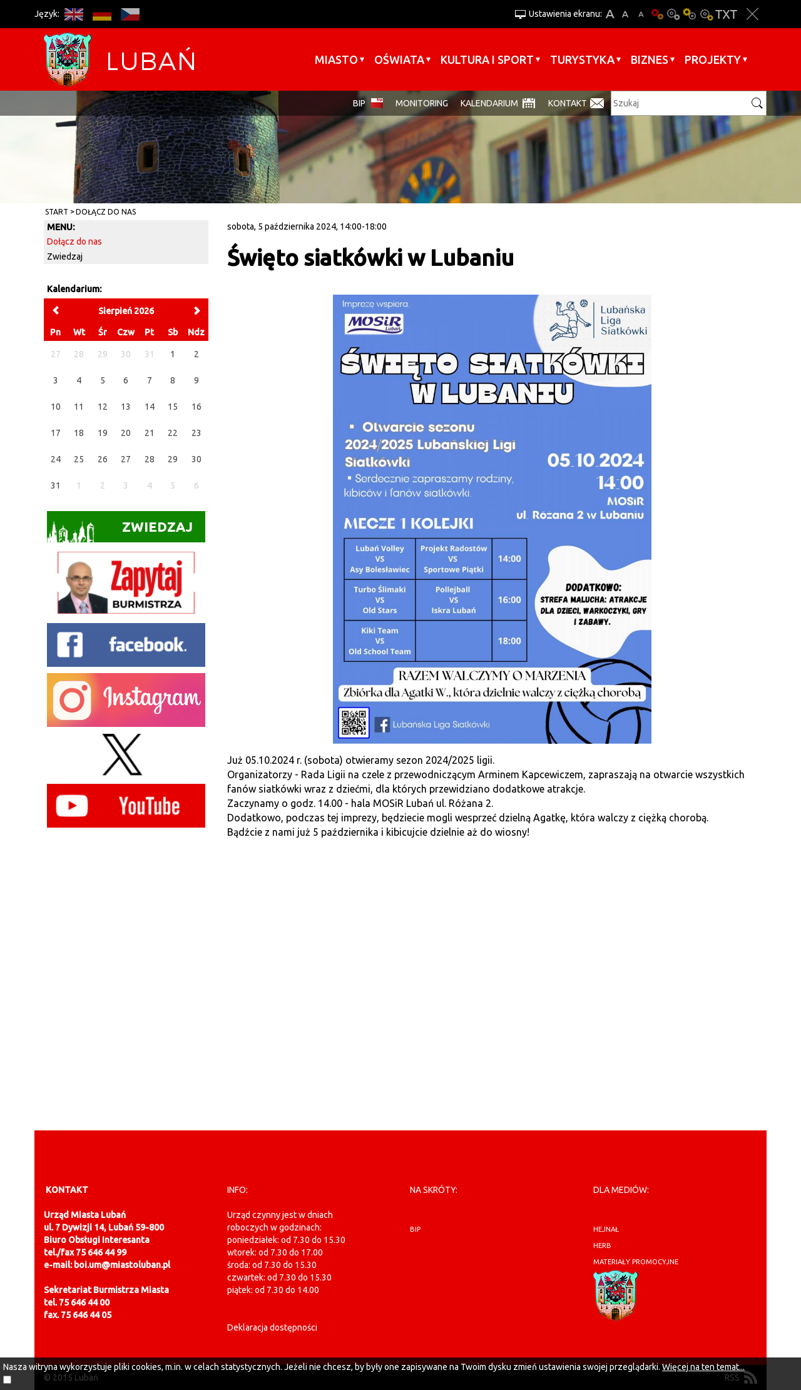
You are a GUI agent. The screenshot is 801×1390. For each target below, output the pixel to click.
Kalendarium (489, 103)
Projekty (713, 59)
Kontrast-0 (673, 14)
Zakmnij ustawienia (752, 14)
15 (173, 407)
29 (173, 459)
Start (56, 212)
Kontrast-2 (706, 14)
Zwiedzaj (65, 256)
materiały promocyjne (635, 1262)
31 (56, 485)
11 (79, 407)
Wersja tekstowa (726, 14)
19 (103, 433)
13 (126, 407)
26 (103, 459)
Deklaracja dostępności (272, 1327)
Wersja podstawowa (657, 14)
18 (79, 433)
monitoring (421, 103)
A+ (610, 14)
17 (56, 433)
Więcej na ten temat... (703, 1367)
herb (602, 1245)
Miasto (336, 59)
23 (196, 433)
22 (173, 433)
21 (150, 433)
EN (73, 14)
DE (102, 14)
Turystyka (582, 59)
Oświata (399, 59)
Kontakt (567, 103)
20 (126, 433)
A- (641, 14)
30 (196, 459)
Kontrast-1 (689, 14)
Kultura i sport (487, 59)
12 (103, 407)
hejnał (606, 1229)
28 (150, 459)
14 (150, 407)
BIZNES (649, 59)
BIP (359, 103)
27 (126, 459)
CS (130, 14)
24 (56, 459)
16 (196, 407)
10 (56, 407)
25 (79, 459)
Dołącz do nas (106, 212)
